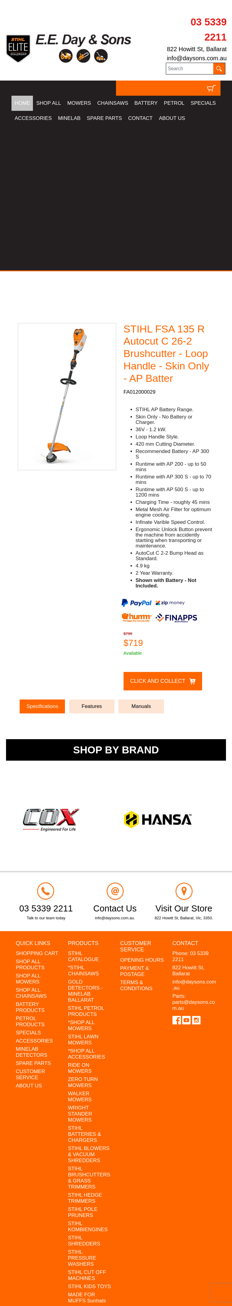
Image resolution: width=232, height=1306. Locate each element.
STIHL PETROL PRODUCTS (86, 867)
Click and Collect (157, 537)
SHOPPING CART (37, 809)
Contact (185, 799)
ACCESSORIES (33, 118)
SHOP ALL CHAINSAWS (31, 849)
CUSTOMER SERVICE (30, 930)
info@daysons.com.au (197, 58)
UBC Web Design (59, 1292)
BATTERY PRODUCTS (30, 863)
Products (83, 799)
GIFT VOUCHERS (89, 1179)
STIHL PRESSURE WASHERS (82, 1113)
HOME (22, 103)
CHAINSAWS (112, 103)
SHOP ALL (48, 103)
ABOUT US (172, 118)
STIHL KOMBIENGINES (88, 1082)
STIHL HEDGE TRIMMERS (85, 1054)
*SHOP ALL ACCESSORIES (86, 909)
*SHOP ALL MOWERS (81, 881)
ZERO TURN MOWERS (83, 938)
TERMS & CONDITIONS (136, 841)
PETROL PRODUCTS (30, 877)
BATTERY (146, 103)
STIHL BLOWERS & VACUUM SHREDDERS (88, 1010)
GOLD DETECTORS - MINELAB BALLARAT (85, 846)
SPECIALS (203, 103)
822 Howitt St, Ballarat (197, 49)
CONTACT (140, 118)
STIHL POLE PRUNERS (83, 1068)
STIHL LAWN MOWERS (83, 895)
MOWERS (79, 103)
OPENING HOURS (142, 815)
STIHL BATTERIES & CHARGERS (84, 990)
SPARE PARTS (104, 118)
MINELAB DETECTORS (31, 908)
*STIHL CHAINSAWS (83, 826)
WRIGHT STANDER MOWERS (80, 969)
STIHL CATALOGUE (83, 812)
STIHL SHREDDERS (84, 1096)
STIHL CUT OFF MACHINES (87, 1131)
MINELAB (69, 118)
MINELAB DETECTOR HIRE (89, 1167)
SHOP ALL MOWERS (28, 834)
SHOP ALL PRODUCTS (30, 820)
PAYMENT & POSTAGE (134, 827)
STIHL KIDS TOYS (89, 1142)
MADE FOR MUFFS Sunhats (87, 1153)
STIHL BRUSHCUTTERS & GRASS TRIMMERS (89, 1033)
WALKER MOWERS (80, 952)
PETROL (174, 103)
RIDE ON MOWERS (80, 924)
